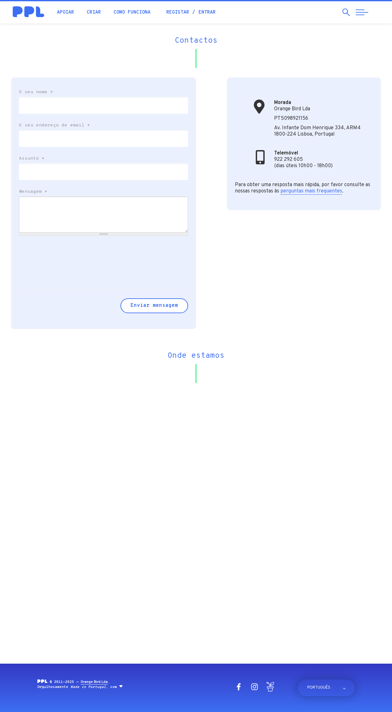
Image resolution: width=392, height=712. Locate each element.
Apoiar (65, 12)
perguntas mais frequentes (311, 191)
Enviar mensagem (154, 305)
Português (318, 687)
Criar (94, 12)
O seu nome (36, 92)
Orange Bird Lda (94, 682)
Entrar (207, 12)
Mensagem (33, 192)
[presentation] (67, 257)
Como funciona (131, 12)
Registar (177, 12)
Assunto (32, 158)
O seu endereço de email (54, 125)
